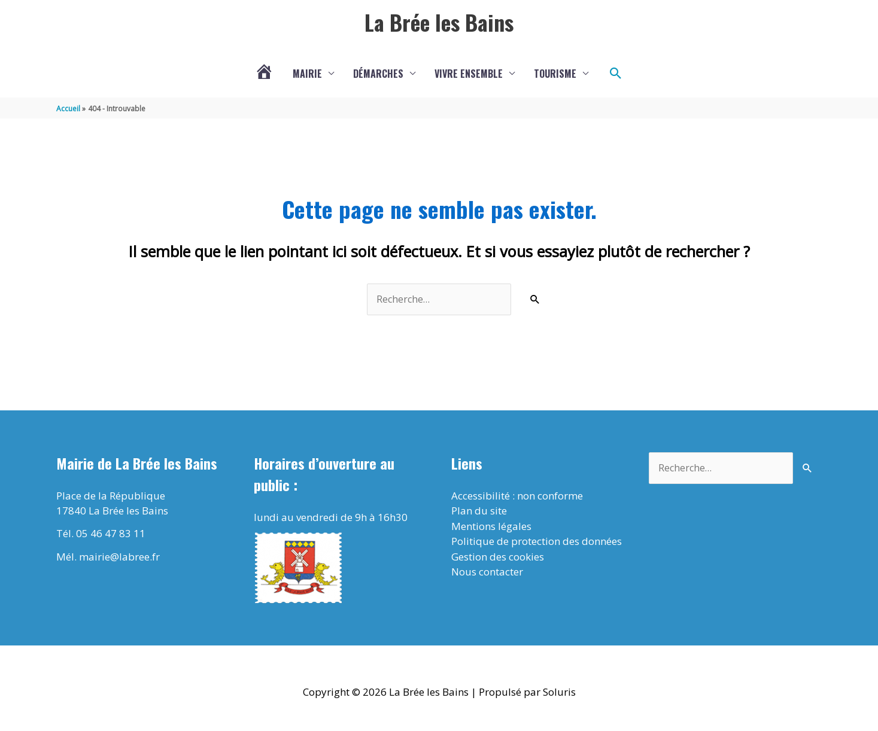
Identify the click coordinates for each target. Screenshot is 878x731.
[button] (616, 75)
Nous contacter (487, 574)
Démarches (378, 75)
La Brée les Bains (439, 22)
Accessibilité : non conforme (517, 497)
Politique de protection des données (536, 543)
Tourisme (555, 75)
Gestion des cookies (497, 558)
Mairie (307, 75)
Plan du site (479, 513)
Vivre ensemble (469, 75)
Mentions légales (491, 528)
